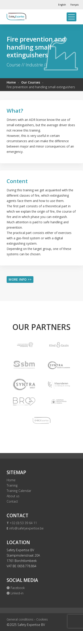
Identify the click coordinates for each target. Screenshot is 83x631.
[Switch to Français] (74, 4)
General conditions (20, 619)
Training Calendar (19, 491)
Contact (12, 501)
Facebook (16, 588)
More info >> (20, 279)
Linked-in (15, 593)
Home (11, 82)
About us (13, 496)
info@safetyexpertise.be (25, 528)
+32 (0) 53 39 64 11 (22, 523)
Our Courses (30, 82)
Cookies (42, 619)
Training (12, 485)
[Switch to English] (62, 4)
